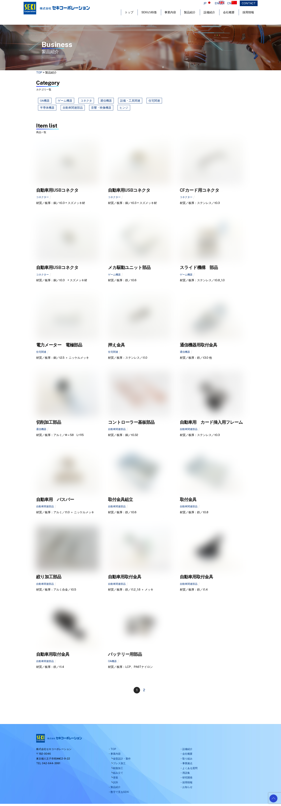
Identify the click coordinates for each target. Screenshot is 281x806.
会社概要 (229, 12)
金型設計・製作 (122, 760)
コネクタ (86, 101)
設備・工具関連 (130, 101)
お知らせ (187, 789)
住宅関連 (154, 101)
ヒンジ (124, 108)
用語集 (186, 774)
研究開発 (187, 779)
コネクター (42, 199)
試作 (115, 784)
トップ (129, 12)
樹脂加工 (118, 770)
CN (232, 3)
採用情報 (248, 12)
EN (219, 3)
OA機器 (45, 101)
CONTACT (249, 3)
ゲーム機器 (65, 101)
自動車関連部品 (73, 108)
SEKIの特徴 (149, 12)
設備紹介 (209, 12)
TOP (113, 750)
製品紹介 (189, 12)
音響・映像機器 (101, 108)
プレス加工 (119, 765)
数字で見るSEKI (120, 793)
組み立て (118, 774)
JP (207, 3)
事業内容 (170, 12)
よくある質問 (189, 770)
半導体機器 (47, 108)
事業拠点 (187, 765)
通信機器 (106, 101)
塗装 (115, 779)
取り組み (187, 760)
